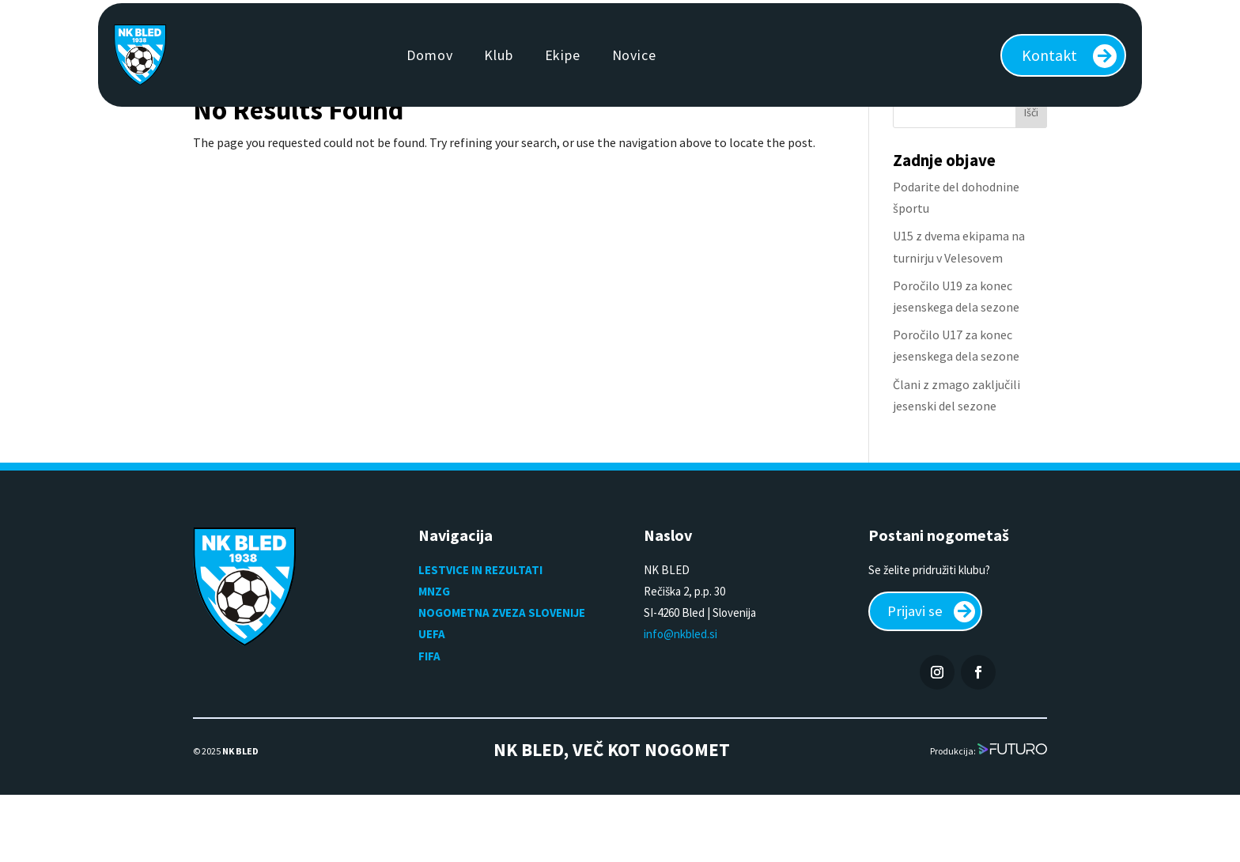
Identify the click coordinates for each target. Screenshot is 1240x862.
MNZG (434, 655)
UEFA (431, 697)
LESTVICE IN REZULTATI (481, 633)
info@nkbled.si (680, 697)
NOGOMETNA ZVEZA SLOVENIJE (501, 676)
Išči (1031, 176)
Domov (429, 55)
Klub (498, 55)
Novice (634, 55)
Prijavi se (918, 676)
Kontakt (1049, 55)
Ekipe (562, 55)
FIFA (429, 720)
